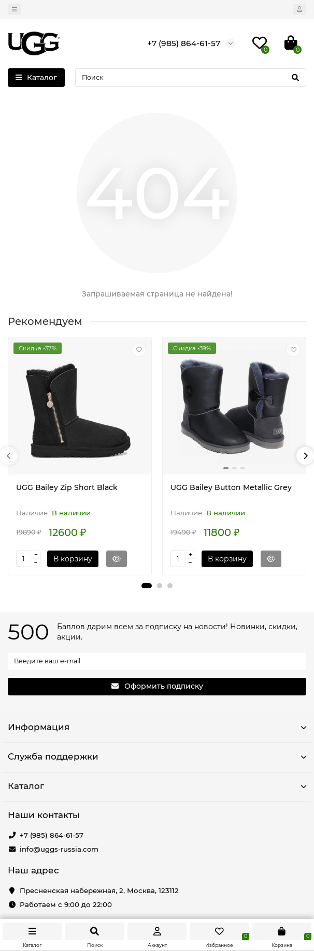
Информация (157, 727)
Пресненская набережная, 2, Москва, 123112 (99, 890)
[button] (146, 585)
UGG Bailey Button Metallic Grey (231, 487)
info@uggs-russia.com (59, 849)
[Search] (190, 77)
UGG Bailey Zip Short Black (67, 487)
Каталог (157, 786)
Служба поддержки (157, 756)
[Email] (157, 661)
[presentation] (9, 456)
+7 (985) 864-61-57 (51, 835)
